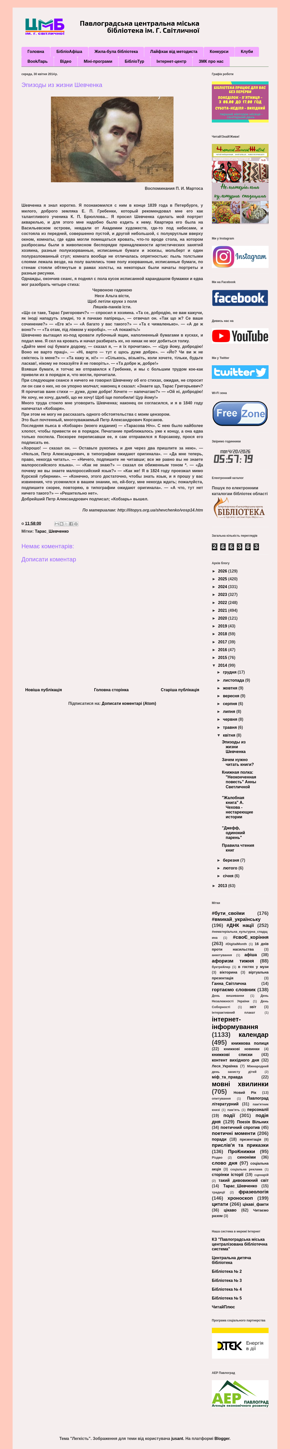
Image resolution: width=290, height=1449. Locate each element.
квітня (230, 735)
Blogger (221, 1438)
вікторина (228, 972)
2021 (223, 610)
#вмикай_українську (236, 919)
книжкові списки (232, 1054)
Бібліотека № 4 (227, 1289)
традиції (218, 1192)
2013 (223, 886)
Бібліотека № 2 (227, 1271)
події (229, 1115)
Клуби (247, 51)
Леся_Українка (225, 1066)
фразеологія (254, 1191)
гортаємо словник (233, 989)
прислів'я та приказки (240, 1145)
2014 (223, 665)
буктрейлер (221, 967)
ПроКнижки (241, 1151)
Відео (65, 61)
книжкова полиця (250, 1043)
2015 (223, 657)
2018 (223, 634)
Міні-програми (98, 61)
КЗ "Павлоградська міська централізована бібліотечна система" (239, 1244)
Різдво (217, 1157)
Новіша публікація (43, 690)
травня (230, 727)
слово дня (224, 1163)
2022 (223, 602)
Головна (35, 51)
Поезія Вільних (253, 1122)
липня (229, 711)
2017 (223, 642)
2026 (223, 571)
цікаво (230, 1210)
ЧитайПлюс (223, 1307)
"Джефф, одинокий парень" (233, 833)
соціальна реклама (246, 1169)
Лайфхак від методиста (173, 51)
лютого (231, 868)
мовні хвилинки (240, 1084)
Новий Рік (245, 1093)
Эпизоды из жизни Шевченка (234, 747)
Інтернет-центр (171, 61)
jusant (177, 1438)
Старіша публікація (180, 690)
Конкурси (219, 51)
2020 (223, 618)
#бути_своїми (228, 913)
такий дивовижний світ (243, 1180)
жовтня (231, 688)
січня (229, 876)
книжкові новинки (241, 1049)
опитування (221, 1098)
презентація (250, 1139)
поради (219, 1139)
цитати (220, 1204)
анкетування (222, 955)
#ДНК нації (240, 925)
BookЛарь (37, 61)
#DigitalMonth (236, 944)
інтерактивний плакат (233, 1012)
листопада (234, 680)
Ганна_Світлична (229, 983)
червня (230, 719)
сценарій (261, 1175)
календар (254, 1034)
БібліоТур (134, 61)
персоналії (258, 1109)
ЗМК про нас (211, 61)
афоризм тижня (233, 960)
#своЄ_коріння (251, 937)
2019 (223, 626)
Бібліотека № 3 (227, 1280)
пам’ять (233, 1110)
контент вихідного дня (235, 1060)
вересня (231, 696)
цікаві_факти (256, 1204)
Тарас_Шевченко (52, 531)
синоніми (246, 1157)
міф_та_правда (227, 1077)
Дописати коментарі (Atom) (129, 703)
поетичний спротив (240, 1127)
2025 (223, 579)
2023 (223, 594)
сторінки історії (227, 1174)
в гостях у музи (253, 967)
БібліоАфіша (69, 51)
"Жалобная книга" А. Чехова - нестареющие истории (237, 807)
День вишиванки (228, 996)
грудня (230, 672)
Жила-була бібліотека (116, 51)
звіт (252, 1007)
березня (231, 860)
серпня (230, 704)
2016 (223, 650)
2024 (223, 587)
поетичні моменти (233, 1133)
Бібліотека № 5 (227, 1298)
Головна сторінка (111, 690)
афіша (250, 955)
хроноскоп (240, 1198)
